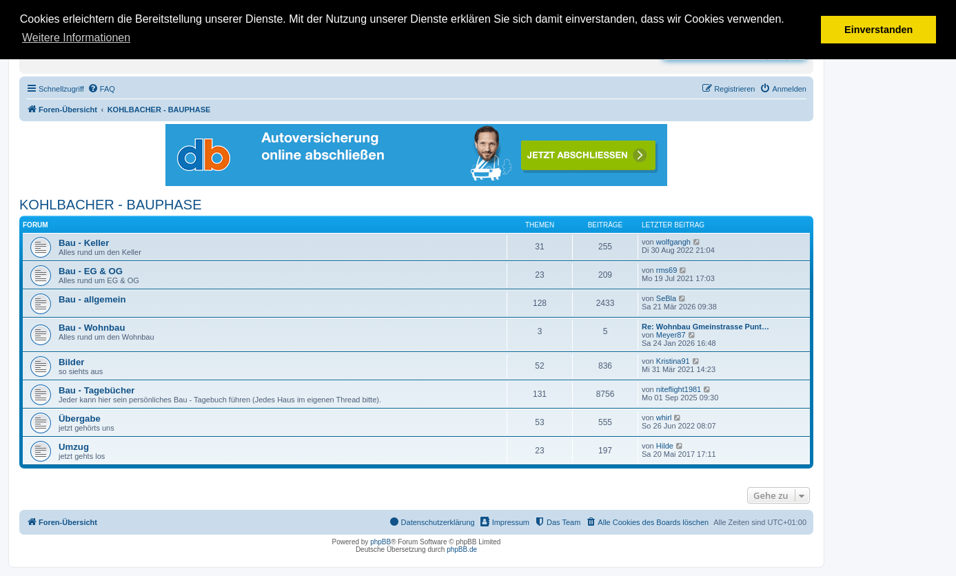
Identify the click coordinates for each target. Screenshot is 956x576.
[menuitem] (101, 89)
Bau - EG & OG (91, 271)
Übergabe (80, 418)
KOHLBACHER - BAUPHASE (110, 204)
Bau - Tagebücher (96, 390)
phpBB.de (462, 549)
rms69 (667, 270)
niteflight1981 (678, 389)
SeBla (666, 298)
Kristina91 (673, 361)
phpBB (380, 542)
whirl (664, 417)
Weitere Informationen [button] (76, 37)
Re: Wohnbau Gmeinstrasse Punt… (705, 326)
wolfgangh (673, 242)
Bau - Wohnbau (92, 327)
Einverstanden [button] (878, 29)
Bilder (71, 362)
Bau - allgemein (92, 299)
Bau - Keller (84, 243)
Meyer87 (671, 335)
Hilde (664, 446)
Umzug (74, 447)
